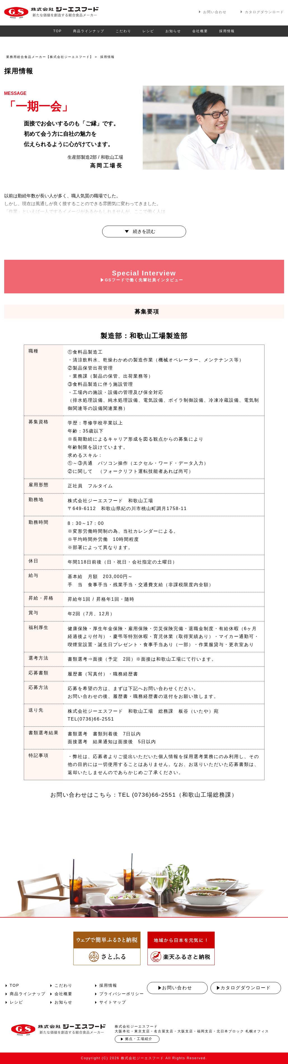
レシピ (148, 31)
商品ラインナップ (88, 31)
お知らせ (173, 31)
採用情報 (227, 31)
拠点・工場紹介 (139, 1039)
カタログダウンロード (264, 12)
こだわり (123, 31)
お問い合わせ (215, 12)
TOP (57, 31)
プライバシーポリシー (121, 993)
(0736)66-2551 (154, 795)
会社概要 (200, 31)
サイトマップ (112, 1002)
